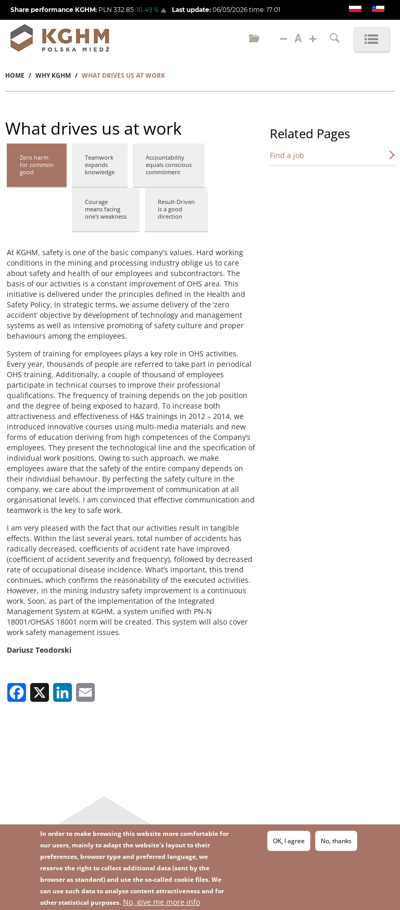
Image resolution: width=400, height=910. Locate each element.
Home (14, 75)
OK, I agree (289, 840)
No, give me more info (161, 902)
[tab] (37, 165)
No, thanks (336, 840)
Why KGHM (53, 75)
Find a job (287, 155)
